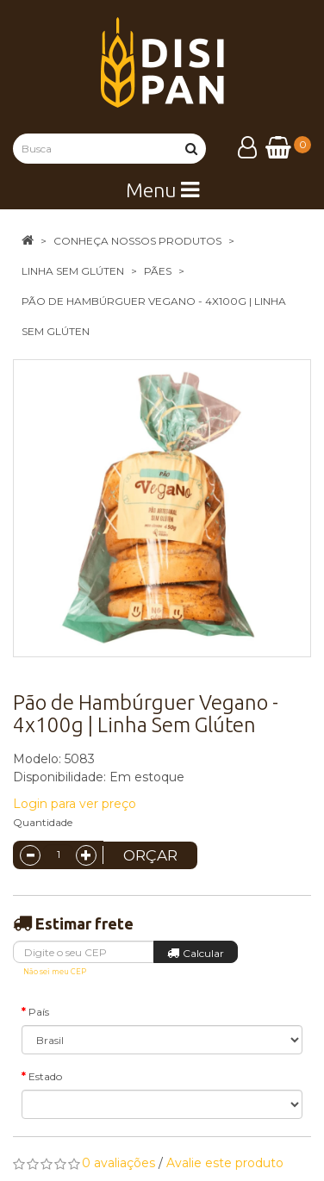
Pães (157, 270)
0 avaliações (118, 1163)
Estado (45, 1076)
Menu (162, 190)
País (38, 1011)
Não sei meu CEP (54, 971)
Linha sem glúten (73, 270)
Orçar (150, 855)
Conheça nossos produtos (137, 240)
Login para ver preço (74, 803)
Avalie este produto (225, 1163)
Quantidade (42, 822)
